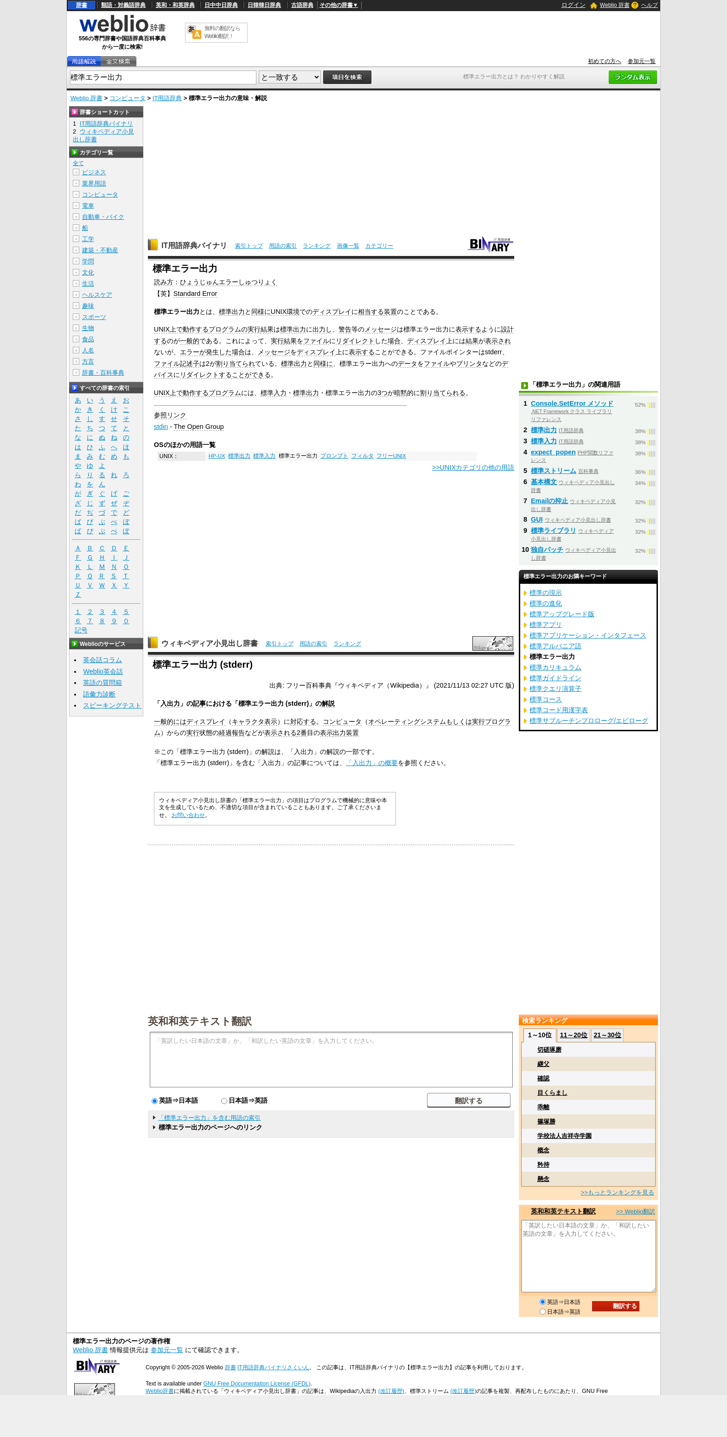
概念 (543, 1150)
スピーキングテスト (112, 705)
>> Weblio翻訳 (635, 1211)
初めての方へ (604, 61)
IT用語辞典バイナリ (194, 245)
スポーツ (94, 316)
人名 (88, 350)
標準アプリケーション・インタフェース (587, 635)
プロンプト (334, 456)
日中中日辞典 (221, 5)
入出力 (170, 703)
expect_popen (553, 452)
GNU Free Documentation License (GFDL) (256, 1383)
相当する (371, 311)
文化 (88, 272)
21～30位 (607, 1035)
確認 (543, 1078)
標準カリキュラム (555, 667)
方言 (88, 361)
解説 (328, 703)
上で (176, 329)
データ (407, 363)
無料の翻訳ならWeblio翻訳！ (222, 32)
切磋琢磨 (549, 1049)
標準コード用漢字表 (558, 710)
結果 (267, 329)
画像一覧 (348, 246)
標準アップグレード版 (561, 614)
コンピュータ (127, 98)
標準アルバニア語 (555, 646)
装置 (390, 311)
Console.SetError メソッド (572, 403)
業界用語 (94, 183)
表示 (270, 721)
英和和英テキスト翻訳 (200, 1021)
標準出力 (232, 311)
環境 (293, 311)
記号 (81, 630)
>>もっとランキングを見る (617, 1192)
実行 (277, 341)
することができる (245, 374)
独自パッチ (547, 549)
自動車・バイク (103, 216)
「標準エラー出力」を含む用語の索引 (209, 1117)
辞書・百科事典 (103, 372)
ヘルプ (649, 5)
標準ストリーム (553, 470)
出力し (322, 329)
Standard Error (195, 293)
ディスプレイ (331, 311)
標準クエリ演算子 (555, 688)
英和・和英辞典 (175, 5)
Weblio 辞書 (615, 5)
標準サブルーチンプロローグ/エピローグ (588, 720)
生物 (88, 328)
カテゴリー (379, 246)
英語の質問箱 (102, 682)
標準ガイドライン (555, 678)
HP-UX (217, 456)
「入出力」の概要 (372, 762)
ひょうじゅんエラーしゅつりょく (228, 282)
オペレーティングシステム (407, 721)
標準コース (545, 699)
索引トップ (249, 246)
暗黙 (400, 392)
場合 (394, 341)
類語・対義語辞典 (123, 5)
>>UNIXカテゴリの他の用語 (473, 467)
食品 (88, 339)
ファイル (316, 341)
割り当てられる (443, 392)
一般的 (189, 341)
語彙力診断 (99, 694)
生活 (88, 283)
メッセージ (380, 329)
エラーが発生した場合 (212, 352)
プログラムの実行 (235, 329)
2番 (302, 732)
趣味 (88, 305)
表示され (498, 341)
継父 (543, 1063)
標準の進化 (545, 603)
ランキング (317, 246)
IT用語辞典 (167, 98)
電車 (88, 205)
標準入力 (274, 392)
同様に (261, 311)
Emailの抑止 (549, 501)
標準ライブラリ (553, 530)
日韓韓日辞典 (264, 5)
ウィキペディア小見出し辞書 (209, 643)
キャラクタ (248, 721)
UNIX (279, 311)
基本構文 (544, 481)
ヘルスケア (97, 294)
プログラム (225, 392)
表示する (468, 329)
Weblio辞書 (160, 1391)
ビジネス (94, 172)
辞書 (81, 5)
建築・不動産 (100, 250)
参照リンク (170, 415)
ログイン (573, 4)
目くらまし (552, 1092)
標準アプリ (545, 624)
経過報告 (232, 732)
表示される (280, 732)
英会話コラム (102, 660)
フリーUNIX (391, 456)
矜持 (543, 1164)
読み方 (163, 282)
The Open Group (199, 426)
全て (78, 163)
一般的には (170, 721)
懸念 (543, 1178)
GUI (537, 519)
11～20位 (573, 1035)
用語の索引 (283, 246)
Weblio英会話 (103, 671)
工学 (88, 239)
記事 (199, 703)
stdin (161, 426)
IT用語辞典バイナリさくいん (273, 1367)
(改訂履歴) (391, 1391)
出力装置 (346, 732)
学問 (88, 261)
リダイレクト (355, 341)
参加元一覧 (642, 61)
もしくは (459, 721)
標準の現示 (545, 592)
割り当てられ (235, 363)
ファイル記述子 (176, 363)
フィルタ (362, 456)
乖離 (543, 1107)
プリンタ (469, 363)
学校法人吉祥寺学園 (564, 1135)
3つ (382, 392)
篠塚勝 (546, 1121)
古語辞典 (302, 5)
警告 (344, 329)
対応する (303, 721)
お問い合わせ (188, 815)
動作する (196, 329)
